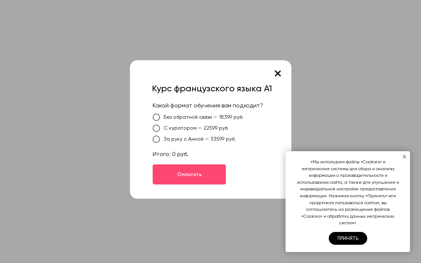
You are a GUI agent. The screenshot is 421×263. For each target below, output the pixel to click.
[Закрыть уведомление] (404, 156)
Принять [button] (348, 238)
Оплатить (189, 174)
